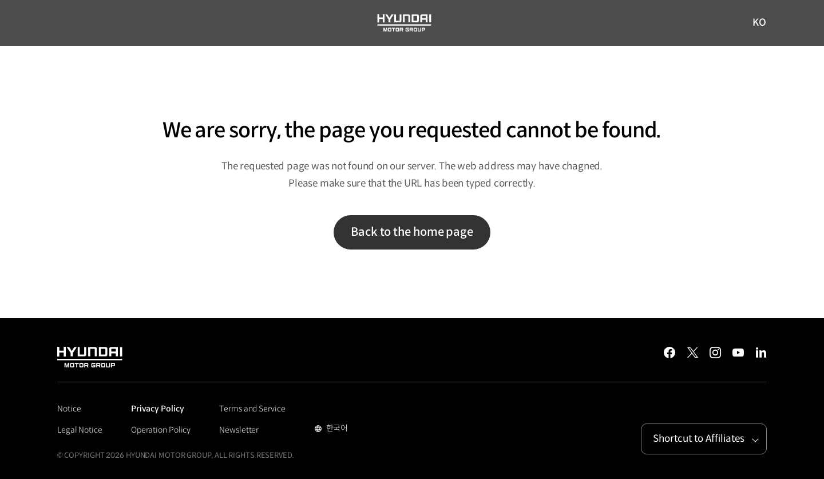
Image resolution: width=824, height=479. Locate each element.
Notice (69, 408)
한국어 (336, 429)
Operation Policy (161, 430)
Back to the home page (412, 232)
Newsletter (239, 430)
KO (759, 23)
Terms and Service (252, 408)
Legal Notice (79, 430)
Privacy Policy (157, 408)
